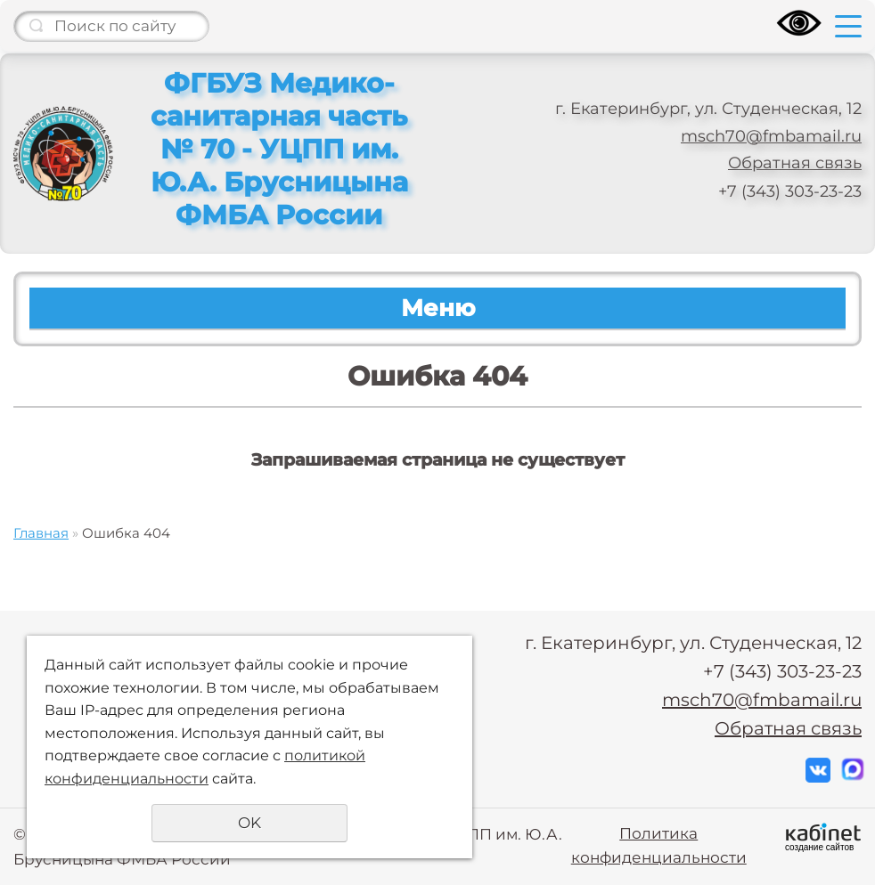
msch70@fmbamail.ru (771, 136)
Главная (41, 532)
